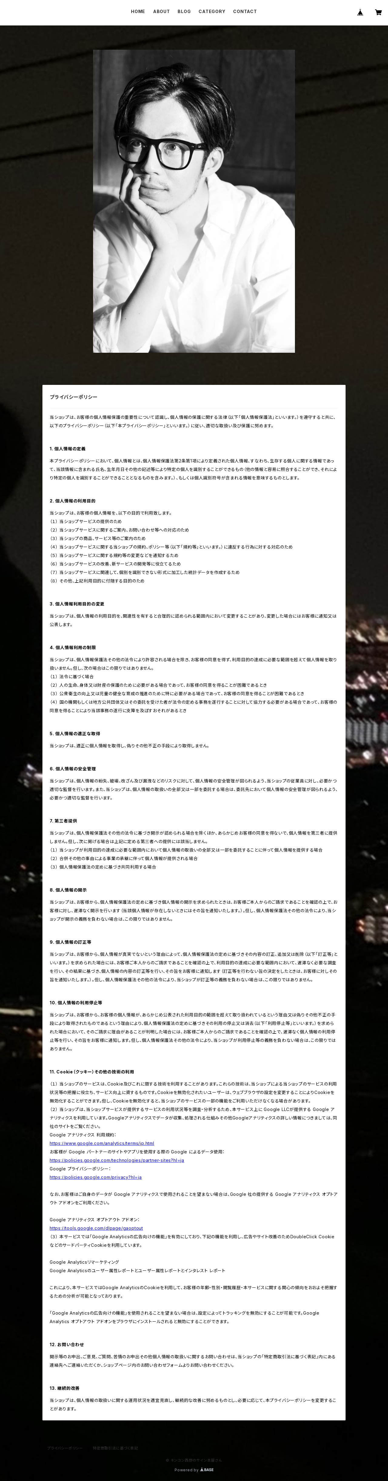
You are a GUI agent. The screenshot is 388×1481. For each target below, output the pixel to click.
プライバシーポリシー (65, 1448)
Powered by (194, 1470)
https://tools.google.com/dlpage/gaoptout (96, 1228)
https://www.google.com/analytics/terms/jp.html (102, 1143)
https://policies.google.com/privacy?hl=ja (96, 1177)
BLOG (184, 11)
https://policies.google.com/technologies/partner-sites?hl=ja (117, 1160)
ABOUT (161, 11)
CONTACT (245, 11)
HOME (138, 11)
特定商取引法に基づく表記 (115, 1448)
